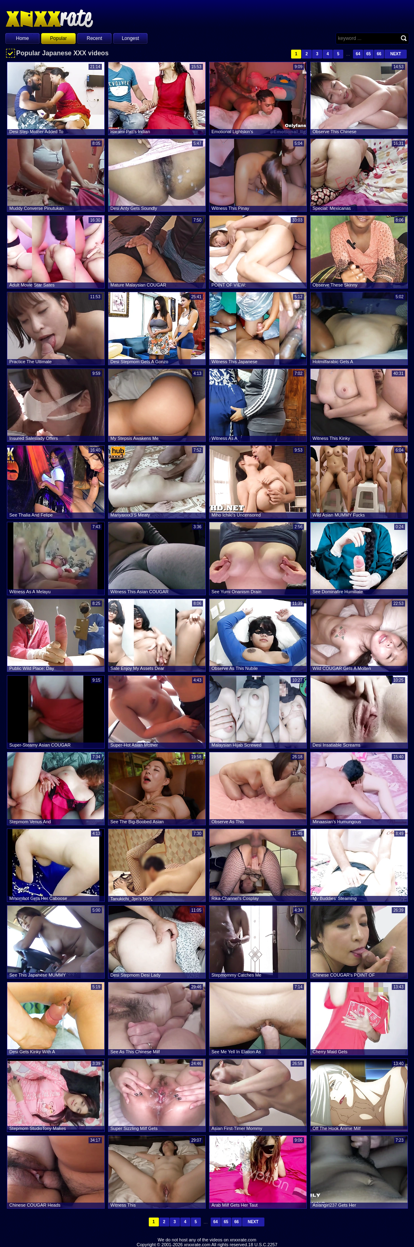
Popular (58, 38)
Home (22, 38)
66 (379, 54)
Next (395, 54)
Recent (94, 38)
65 (368, 54)
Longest (130, 38)
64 (358, 54)
